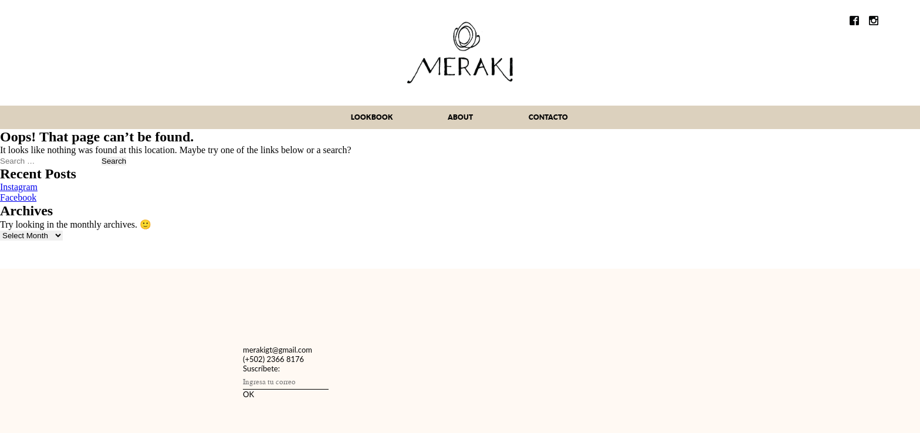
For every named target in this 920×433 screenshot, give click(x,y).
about (460, 117)
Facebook (18, 197)
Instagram (19, 187)
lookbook (372, 117)
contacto (548, 117)
